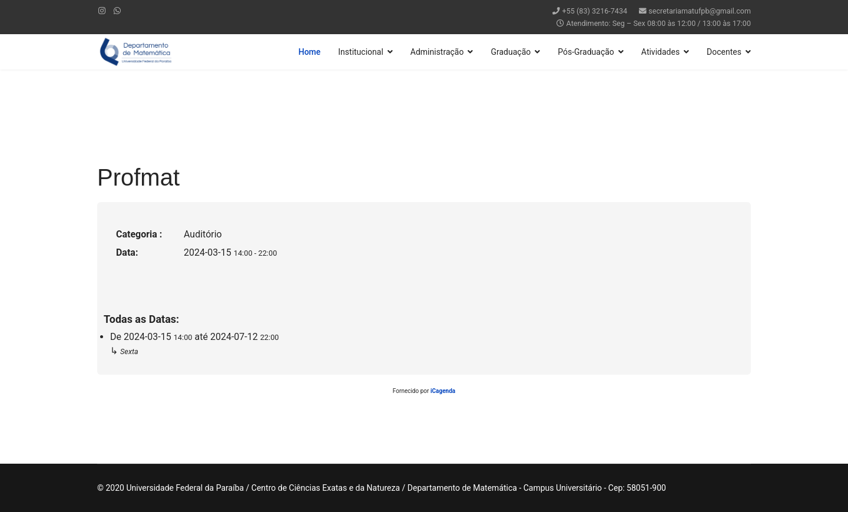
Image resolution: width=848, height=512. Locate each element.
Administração (437, 52)
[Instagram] (101, 10)
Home (310, 52)
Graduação (511, 52)
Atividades (660, 52)
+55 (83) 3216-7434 (595, 10)
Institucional (360, 52)
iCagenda (442, 391)
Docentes (724, 52)
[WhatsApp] (117, 10)
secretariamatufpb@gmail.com (699, 10)
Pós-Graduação (586, 52)
